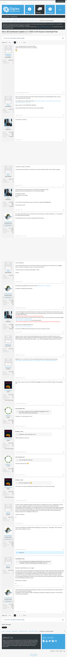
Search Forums (6, 16)
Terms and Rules (34, 654)
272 (12, 396)
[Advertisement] (51, 56)
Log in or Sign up (60, 1)
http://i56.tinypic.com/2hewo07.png (23, 319)
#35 (63, 474)
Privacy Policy (33, 655)
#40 (63, 611)
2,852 (12, 133)
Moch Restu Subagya (8, 55)
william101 (8, 344)
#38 (63, 549)
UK (12, 232)
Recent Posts (14, 16)
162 (12, 373)
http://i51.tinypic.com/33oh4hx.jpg (23, 326)
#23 (63, 139)
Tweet (3, 627)
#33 (63, 426)
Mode (8, 105)
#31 (63, 377)
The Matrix (11, 136)
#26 (63, 235)
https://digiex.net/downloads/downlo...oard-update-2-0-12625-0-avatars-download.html (36, 360)
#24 (63, 185)
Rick (8, 127)
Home (61, 650)
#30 (63, 354)
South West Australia (9, 400)
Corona (26, 33)
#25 (63, 209)
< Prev (9, 42)
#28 (63, 307)
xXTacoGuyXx (8, 390)
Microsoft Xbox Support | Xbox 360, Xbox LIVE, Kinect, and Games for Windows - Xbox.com (38, 101)
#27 (63, 281)
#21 (63, 92)
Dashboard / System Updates (14, 33)
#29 (63, 332)
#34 (63, 451)
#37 (63, 523)
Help (57, 650)
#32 (63, 403)
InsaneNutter (8, 222)
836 (12, 421)
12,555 (12, 229)
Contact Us (52, 650)
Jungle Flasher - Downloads (44, 285)
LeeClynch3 (8, 367)
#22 (63, 115)
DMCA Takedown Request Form (44, 26)
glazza (8, 512)
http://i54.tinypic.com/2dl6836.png (23, 320)
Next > (24, 42)
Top (64, 650)
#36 (63, 500)
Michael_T (8, 415)
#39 (63, 585)
